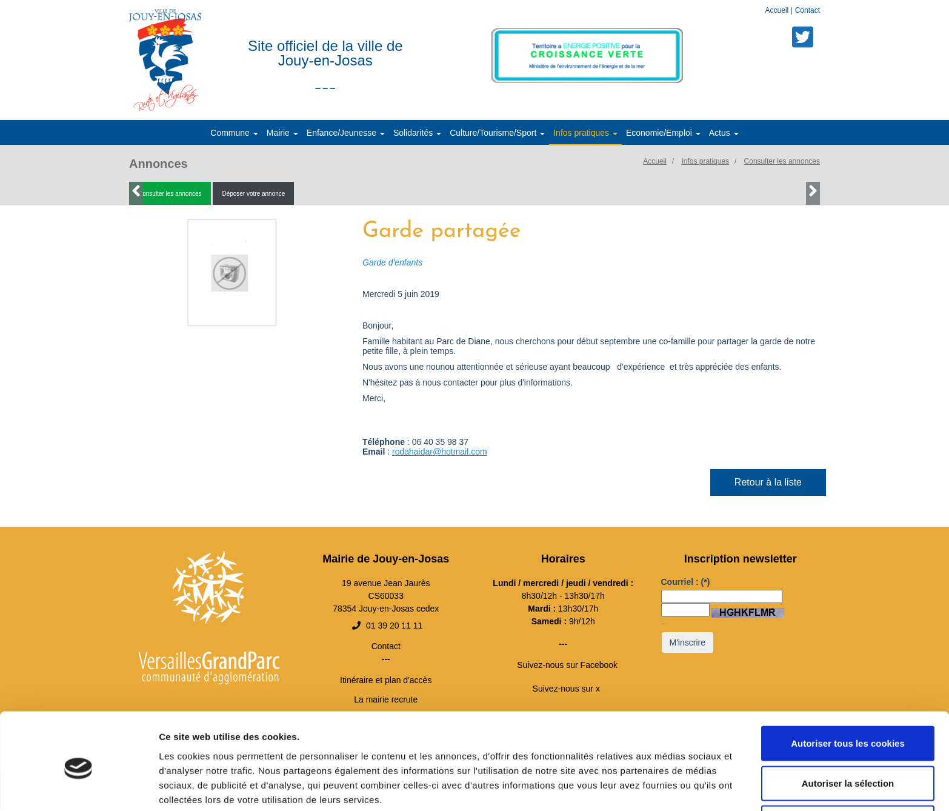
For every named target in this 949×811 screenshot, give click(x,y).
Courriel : (685, 582)
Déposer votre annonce (253, 194)
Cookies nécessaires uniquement (848, 771)
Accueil (778, 10)
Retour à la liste (768, 483)
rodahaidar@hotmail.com (439, 452)
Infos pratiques (705, 162)
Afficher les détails (667, 787)
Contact (807, 10)
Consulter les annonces (782, 162)
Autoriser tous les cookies (848, 692)
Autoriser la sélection (848, 732)
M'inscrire (687, 643)
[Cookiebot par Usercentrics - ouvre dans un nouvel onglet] (78, 787)
